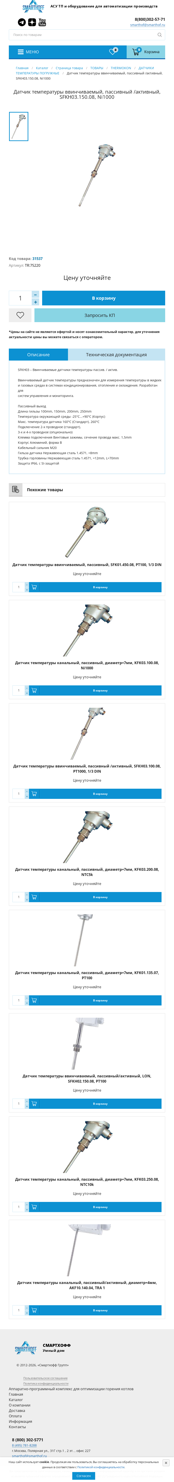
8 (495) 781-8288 (24, 1445)
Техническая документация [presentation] (116, 355)
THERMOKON (121, 68)
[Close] (166, 1462)
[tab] (38, 355)
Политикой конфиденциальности (100, 1467)
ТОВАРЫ (96, 68)
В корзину (104, 298)
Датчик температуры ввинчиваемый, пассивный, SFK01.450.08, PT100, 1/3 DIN (87, 564)
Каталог (42, 68)
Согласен (84, 1476)
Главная (22, 68)
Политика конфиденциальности (45, 1383)
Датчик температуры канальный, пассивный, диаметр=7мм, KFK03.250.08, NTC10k (87, 1182)
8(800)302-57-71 (150, 19)
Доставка (17, 1410)
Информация (20, 1421)
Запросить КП (100, 315)
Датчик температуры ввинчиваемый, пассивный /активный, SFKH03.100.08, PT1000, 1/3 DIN (87, 769)
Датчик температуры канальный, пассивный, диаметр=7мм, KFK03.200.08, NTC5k (87, 872)
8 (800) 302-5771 (27, 1439)
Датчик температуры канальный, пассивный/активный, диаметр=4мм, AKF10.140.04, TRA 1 (87, 1285)
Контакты (17, 1426)
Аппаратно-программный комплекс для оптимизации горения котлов (71, 1388)
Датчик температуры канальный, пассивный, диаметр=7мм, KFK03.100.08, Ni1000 (87, 665)
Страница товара (69, 68)
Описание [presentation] (38, 355)
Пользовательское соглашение (45, 1378)
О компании (19, 1405)
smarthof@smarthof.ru (147, 25)
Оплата (15, 1416)
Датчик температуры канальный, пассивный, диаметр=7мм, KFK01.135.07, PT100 (87, 975)
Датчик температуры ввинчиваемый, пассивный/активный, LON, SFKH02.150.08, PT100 (87, 1079)
